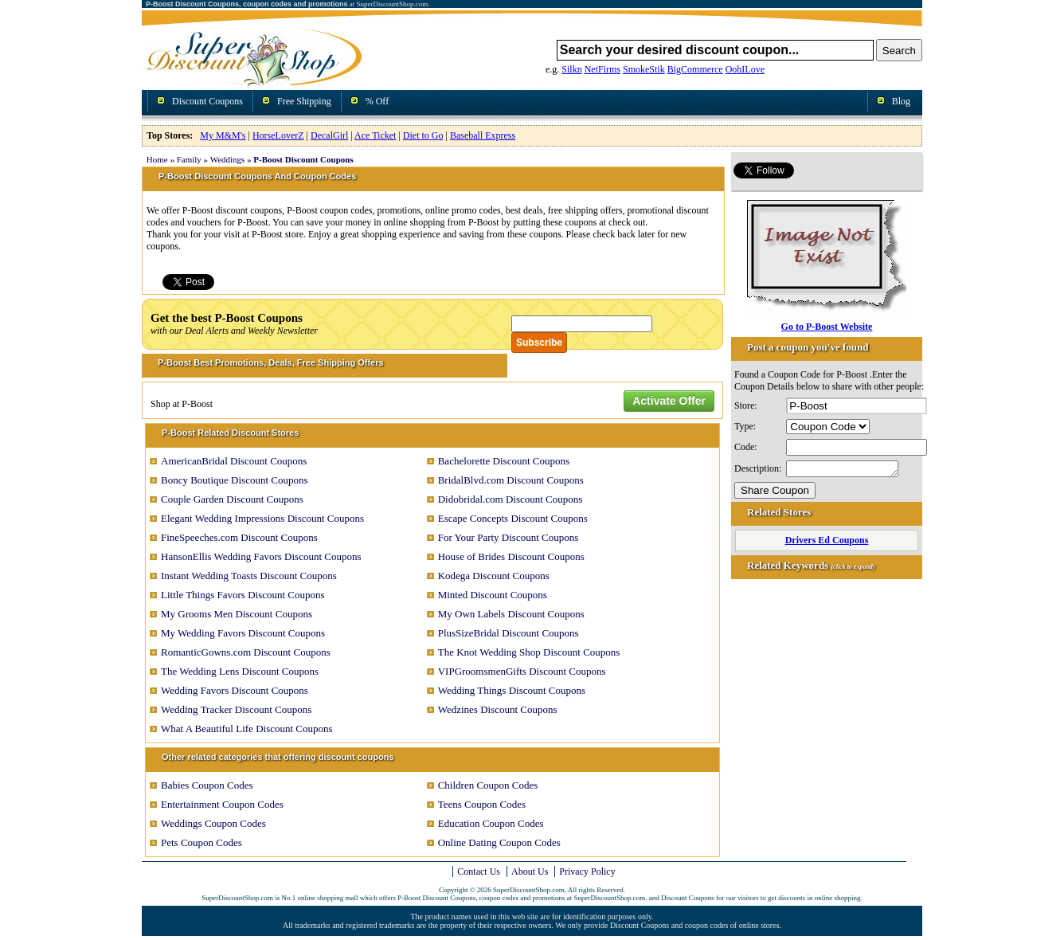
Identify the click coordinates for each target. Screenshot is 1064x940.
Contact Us (478, 871)
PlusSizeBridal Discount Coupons (508, 633)
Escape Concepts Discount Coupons (513, 518)
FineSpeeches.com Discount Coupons (239, 537)
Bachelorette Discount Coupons (503, 461)
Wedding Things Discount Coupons (511, 690)
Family (189, 159)
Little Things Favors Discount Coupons (243, 595)
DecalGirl (329, 135)
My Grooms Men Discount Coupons (236, 614)
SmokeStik (644, 69)
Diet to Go (423, 135)
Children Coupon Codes (488, 785)
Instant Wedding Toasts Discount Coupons (249, 576)
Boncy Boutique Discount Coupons (234, 480)
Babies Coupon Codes (207, 785)
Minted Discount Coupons (492, 595)
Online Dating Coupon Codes (499, 842)
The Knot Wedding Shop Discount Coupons (529, 652)
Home (157, 159)
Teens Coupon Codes (482, 804)
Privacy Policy (587, 871)
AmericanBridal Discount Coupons (234, 461)
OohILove (745, 69)
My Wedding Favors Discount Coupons (243, 633)
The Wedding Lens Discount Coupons (240, 671)
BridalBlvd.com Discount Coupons (511, 480)
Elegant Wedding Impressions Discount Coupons (262, 518)
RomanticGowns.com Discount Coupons (246, 652)
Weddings (227, 159)
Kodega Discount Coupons (494, 576)
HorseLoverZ (278, 135)
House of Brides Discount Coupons (511, 556)
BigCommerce (695, 69)
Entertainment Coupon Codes (222, 804)
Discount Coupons (207, 101)
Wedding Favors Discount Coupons (234, 690)
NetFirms (602, 69)
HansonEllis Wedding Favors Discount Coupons (261, 556)
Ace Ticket (375, 135)
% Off (377, 101)
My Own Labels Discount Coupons (511, 614)
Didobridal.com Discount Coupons (510, 499)
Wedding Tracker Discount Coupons (236, 709)
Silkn (571, 69)
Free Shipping (304, 101)
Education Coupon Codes (491, 823)
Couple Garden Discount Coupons (232, 499)
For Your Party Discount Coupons (508, 537)
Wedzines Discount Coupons (497, 709)
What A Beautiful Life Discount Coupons (247, 728)
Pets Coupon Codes (201, 842)
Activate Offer (669, 400)
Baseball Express (482, 135)
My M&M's (222, 135)
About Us (529, 871)
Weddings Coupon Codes (213, 823)
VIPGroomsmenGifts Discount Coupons (522, 671)
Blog (901, 101)
